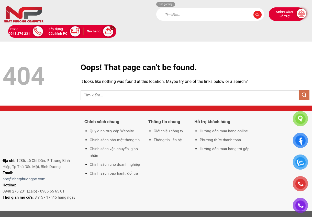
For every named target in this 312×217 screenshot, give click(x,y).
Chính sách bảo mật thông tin (115, 140)
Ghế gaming (166, 4)
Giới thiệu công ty (168, 131)
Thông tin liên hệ (168, 140)
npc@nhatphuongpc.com (24, 179)
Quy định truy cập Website (112, 131)
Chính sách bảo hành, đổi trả (114, 173)
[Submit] (257, 15)
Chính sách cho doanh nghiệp (115, 164)
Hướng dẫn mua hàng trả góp (225, 149)
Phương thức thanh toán (220, 140)
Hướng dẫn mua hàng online (224, 131)
